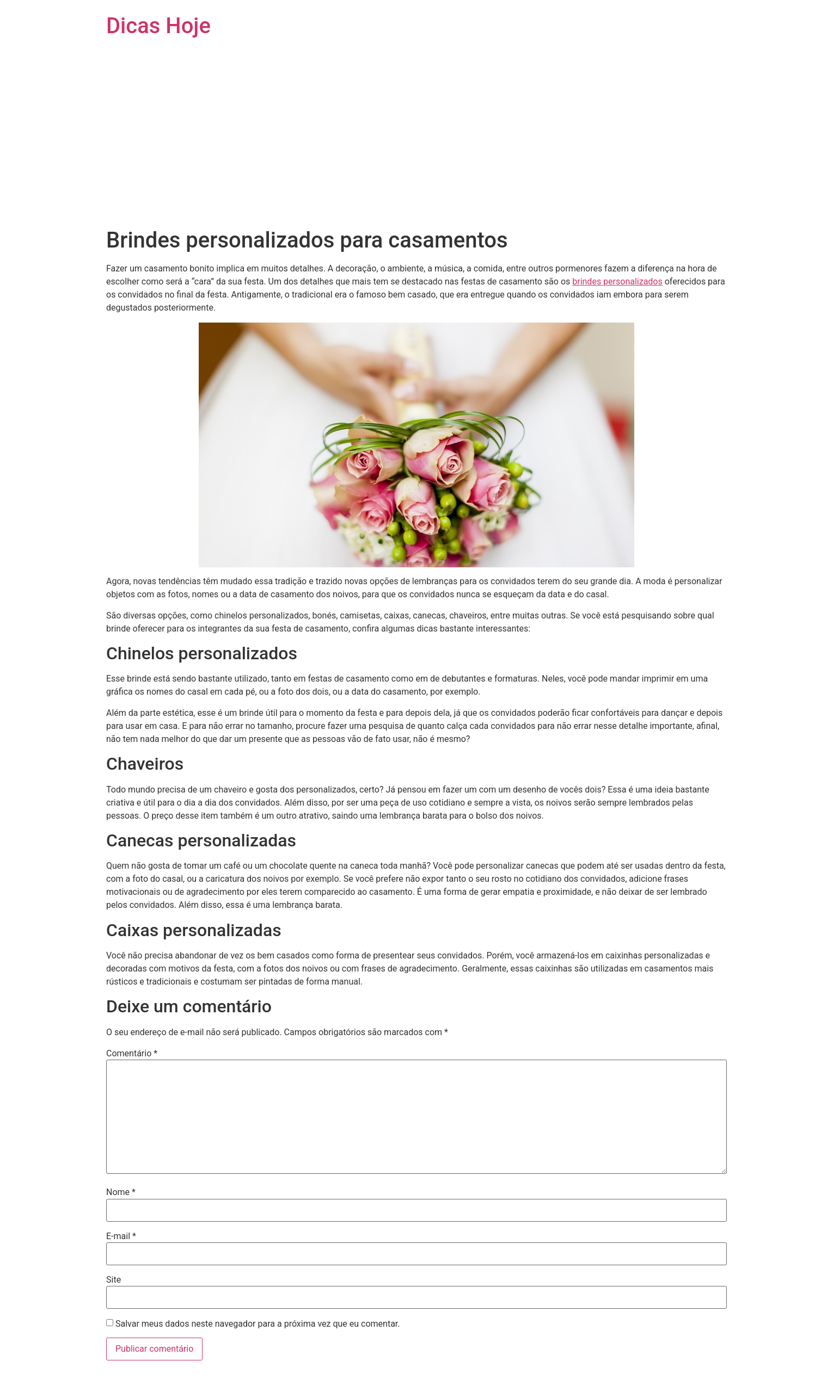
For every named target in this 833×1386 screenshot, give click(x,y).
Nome (121, 1192)
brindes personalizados (617, 281)
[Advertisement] (416, 146)
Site (113, 1280)
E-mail (121, 1236)
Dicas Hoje (158, 26)
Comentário (131, 1053)
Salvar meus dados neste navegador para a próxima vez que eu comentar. (257, 1324)
